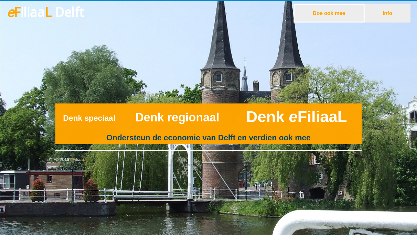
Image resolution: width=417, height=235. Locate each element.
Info (387, 13)
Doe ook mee (329, 13)
